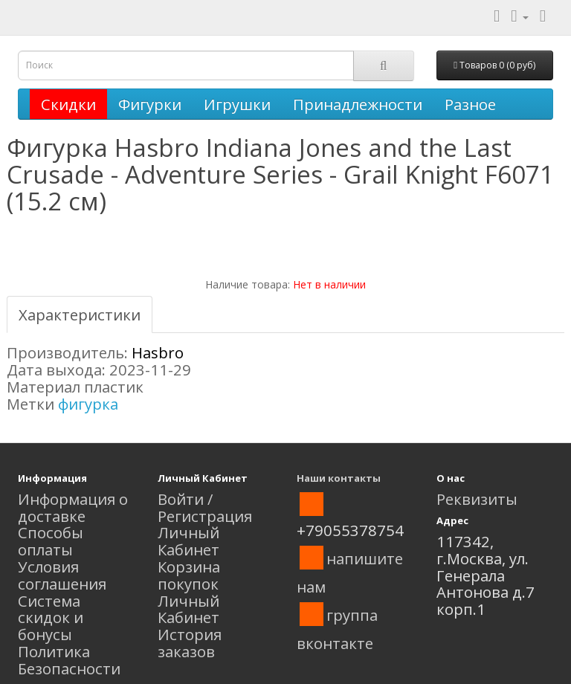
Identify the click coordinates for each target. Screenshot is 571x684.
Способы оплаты (50, 541)
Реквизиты (476, 498)
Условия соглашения (62, 575)
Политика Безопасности (69, 660)
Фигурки (149, 104)
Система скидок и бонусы (50, 617)
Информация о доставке (73, 507)
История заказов (190, 643)
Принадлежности (357, 104)
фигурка (88, 403)
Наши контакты (339, 478)
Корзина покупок (189, 575)
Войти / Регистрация (205, 507)
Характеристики (80, 314)
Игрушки (237, 104)
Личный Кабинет (188, 541)
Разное (470, 104)
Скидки (68, 104)
